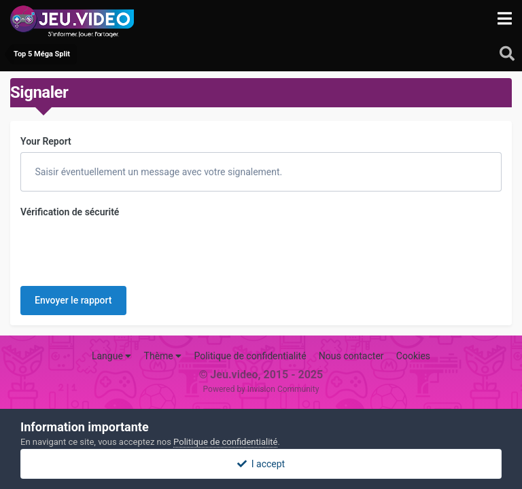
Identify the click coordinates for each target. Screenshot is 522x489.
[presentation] (123, 249)
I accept (261, 463)
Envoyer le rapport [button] (73, 300)
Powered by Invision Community (261, 389)
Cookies (413, 355)
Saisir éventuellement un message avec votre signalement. (157, 171)
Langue (111, 355)
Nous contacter (351, 355)
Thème (163, 355)
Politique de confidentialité (250, 355)
